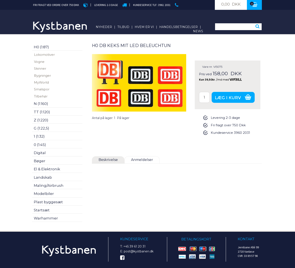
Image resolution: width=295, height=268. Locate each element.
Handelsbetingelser (178, 27)
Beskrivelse (108, 160)
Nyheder (104, 27)
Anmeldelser (142, 160)
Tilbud (123, 27)
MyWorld (41, 82)
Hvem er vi (144, 27)
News (198, 31)
